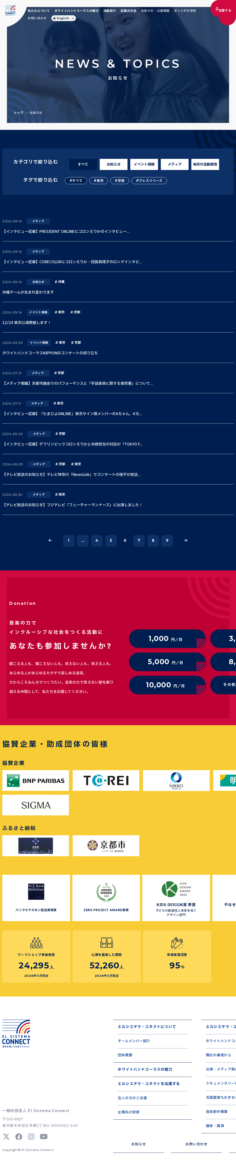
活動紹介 (109, 11)
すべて (83, 164)
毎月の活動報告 (205, 164)
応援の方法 (128, 11)
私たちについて (39, 11)
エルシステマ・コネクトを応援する (149, 1084)
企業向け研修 (129, 1112)
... (82, 540)
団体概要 (125, 1055)
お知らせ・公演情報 (155, 11)
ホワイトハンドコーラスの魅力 (77, 11)
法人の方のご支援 (132, 1098)
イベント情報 (144, 164)
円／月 (165, 638)
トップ (18, 113)
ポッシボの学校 (185, 11)
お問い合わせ (37, 18)
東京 (100, 180)
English (63, 18)
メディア (175, 164)
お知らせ (114, 164)
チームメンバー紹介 (134, 1041)
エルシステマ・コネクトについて (147, 1027)
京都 (121, 180)
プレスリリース (150, 180)
